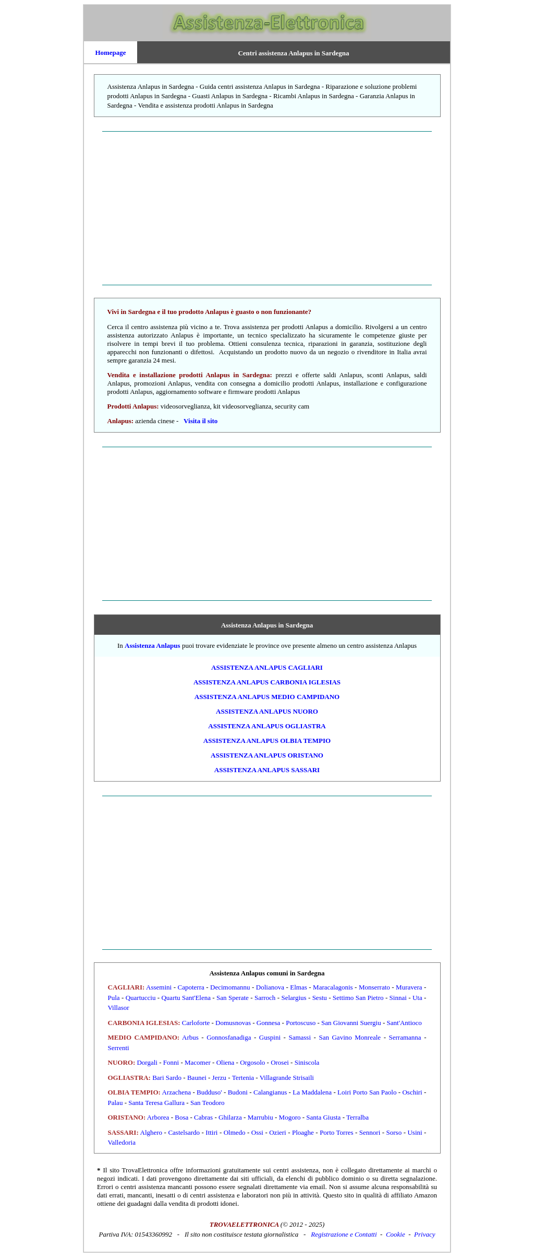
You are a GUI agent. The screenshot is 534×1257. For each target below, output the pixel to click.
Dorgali (147, 1062)
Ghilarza (230, 1117)
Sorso (394, 1132)
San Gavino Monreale (350, 1037)
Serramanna (405, 1037)
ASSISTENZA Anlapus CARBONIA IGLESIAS (267, 682)
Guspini (270, 1037)
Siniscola (307, 1062)
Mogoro (290, 1117)
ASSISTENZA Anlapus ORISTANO (267, 755)
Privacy (424, 1234)
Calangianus (270, 1092)
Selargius (293, 998)
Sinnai (398, 998)
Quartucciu (141, 998)
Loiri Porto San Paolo (366, 1092)
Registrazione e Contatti (344, 1234)
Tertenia (243, 1077)
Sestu (319, 998)
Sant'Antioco (404, 1023)
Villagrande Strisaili (287, 1077)
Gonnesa (269, 1023)
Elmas (298, 987)
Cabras (203, 1117)
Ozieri (277, 1132)
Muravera (409, 987)
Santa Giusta (323, 1117)
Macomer (198, 1062)
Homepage (110, 52)
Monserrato (374, 987)
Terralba (357, 1117)
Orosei (280, 1062)
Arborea (158, 1117)
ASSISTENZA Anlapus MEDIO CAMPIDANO (267, 697)
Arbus (190, 1037)
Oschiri (412, 1092)
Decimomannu (230, 987)
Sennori (369, 1132)
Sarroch (264, 998)
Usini (414, 1132)
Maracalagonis (333, 987)
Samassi (299, 1037)
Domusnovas (233, 1023)
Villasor (118, 1007)
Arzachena (176, 1092)
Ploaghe (303, 1132)
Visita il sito (200, 421)
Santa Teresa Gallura (156, 1103)
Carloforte (196, 1023)
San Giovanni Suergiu (351, 1023)
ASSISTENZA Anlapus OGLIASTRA (266, 726)
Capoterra (190, 987)
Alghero (151, 1132)
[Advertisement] (267, 208)
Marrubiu (260, 1117)
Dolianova (270, 987)
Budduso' (209, 1092)
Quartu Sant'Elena (186, 998)
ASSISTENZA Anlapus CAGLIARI (267, 667)
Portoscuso (300, 1023)
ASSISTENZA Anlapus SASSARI (267, 770)
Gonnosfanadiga (229, 1037)
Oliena (225, 1062)
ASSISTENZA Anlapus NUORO (267, 711)
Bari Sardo (166, 1077)
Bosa (181, 1117)
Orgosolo (252, 1062)
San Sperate (232, 998)
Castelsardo (184, 1132)
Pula (114, 998)
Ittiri (211, 1132)
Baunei (197, 1077)
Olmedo (235, 1132)
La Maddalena (312, 1092)
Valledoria (122, 1142)
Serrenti (118, 1048)
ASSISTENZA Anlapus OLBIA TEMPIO (267, 740)
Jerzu (219, 1077)
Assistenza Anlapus (152, 645)
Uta (417, 998)
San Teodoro (207, 1103)
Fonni (171, 1062)
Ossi (257, 1132)
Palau (115, 1103)
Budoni (238, 1092)
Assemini (159, 987)
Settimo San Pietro (358, 998)
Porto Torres (336, 1132)
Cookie (395, 1234)
